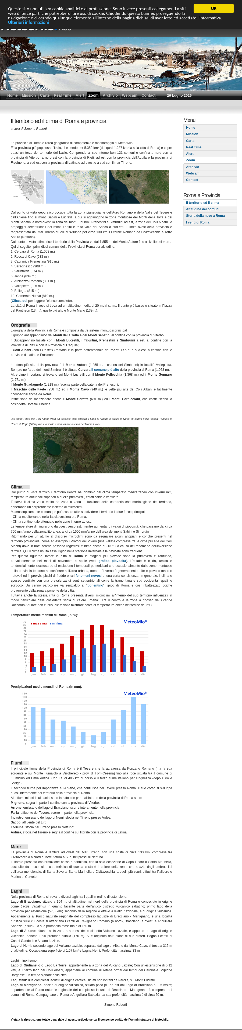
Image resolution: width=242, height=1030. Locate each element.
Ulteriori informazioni (28, 22)
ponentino (95, 585)
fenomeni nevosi (89, 575)
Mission (192, 134)
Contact (192, 179)
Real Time (193, 147)
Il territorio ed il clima (202, 202)
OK (214, 8)
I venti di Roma (197, 222)
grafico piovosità (112, 561)
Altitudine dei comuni (202, 209)
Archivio (192, 167)
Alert (190, 153)
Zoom (190, 160)
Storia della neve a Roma (205, 215)
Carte (190, 140)
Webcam (193, 173)
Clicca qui (19, 300)
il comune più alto (105, 369)
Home (190, 127)
